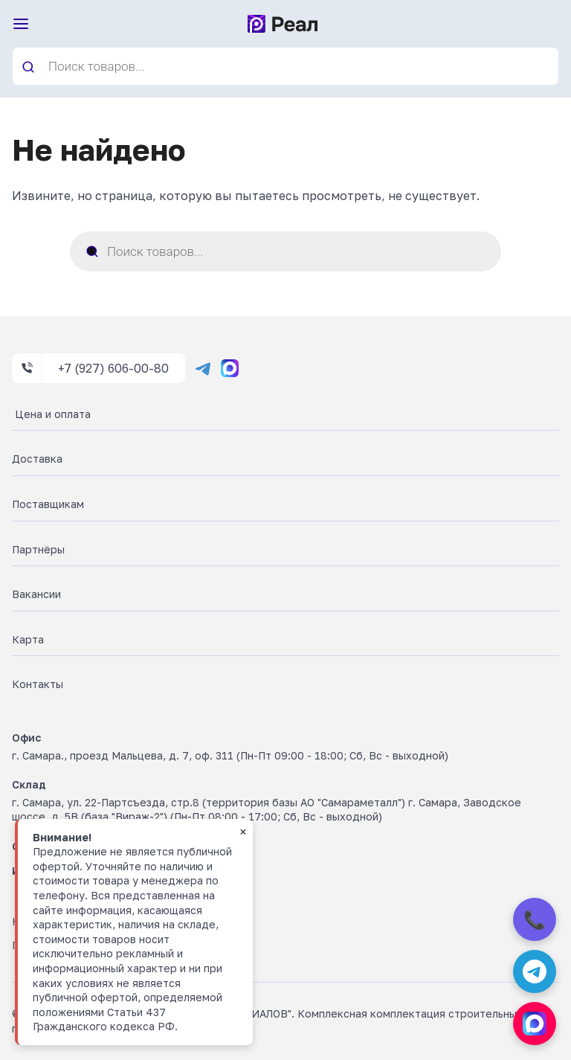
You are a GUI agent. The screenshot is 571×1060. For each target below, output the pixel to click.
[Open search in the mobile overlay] (285, 66)
